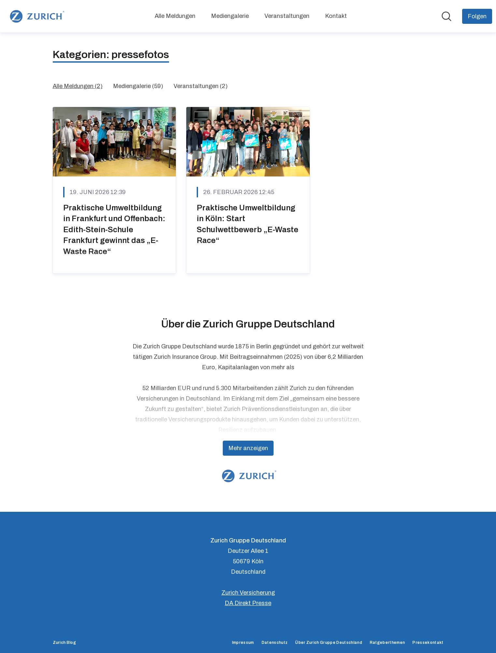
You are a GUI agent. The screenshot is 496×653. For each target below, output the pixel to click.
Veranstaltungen (286, 16)
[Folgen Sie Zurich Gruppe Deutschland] (477, 16)
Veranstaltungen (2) (201, 86)
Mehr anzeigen (248, 448)
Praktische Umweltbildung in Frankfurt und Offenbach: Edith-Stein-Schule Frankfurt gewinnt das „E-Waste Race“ (114, 230)
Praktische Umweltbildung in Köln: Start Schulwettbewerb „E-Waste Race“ (247, 224)
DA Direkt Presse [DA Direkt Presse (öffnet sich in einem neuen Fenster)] (248, 603)
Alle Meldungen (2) (78, 86)
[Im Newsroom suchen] (446, 16)
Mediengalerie (230, 16)
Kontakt (336, 16)
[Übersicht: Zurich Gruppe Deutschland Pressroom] (36, 16)
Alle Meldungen (175, 16)
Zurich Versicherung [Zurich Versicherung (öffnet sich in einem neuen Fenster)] (248, 592)
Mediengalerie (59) (138, 86)
